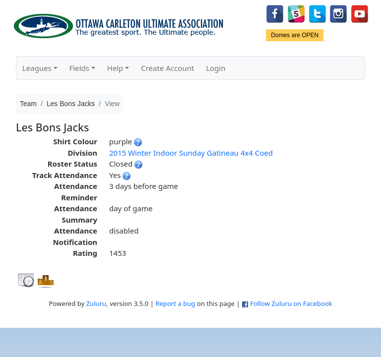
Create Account (167, 68)
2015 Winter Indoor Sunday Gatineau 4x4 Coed (191, 153)
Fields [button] (79, 68)
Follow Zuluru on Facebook (291, 303)
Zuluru (96, 303)
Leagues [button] (37, 68)
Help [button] (115, 68)
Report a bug (175, 303)
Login (215, 68)
